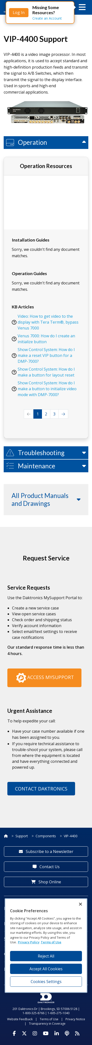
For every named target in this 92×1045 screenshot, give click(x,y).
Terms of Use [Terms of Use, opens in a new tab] (51, 942)
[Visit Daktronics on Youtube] (46, 1033)
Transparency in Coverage (47, 1023)
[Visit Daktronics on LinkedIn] (56, 1033)
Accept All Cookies (46, 969)
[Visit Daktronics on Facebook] (14, 1033)
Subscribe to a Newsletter (46, 851)
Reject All (46, 956)
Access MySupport (44, 678)
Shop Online (46, 882)
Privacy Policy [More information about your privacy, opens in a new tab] (28, 942)
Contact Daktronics (41, 788)
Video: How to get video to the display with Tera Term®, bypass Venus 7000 (48, 322)
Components (46, 836)
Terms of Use (49, 1019)
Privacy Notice (75, 1019)
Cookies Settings (46, 981)
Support (21, 836)
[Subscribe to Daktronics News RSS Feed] (77, 1033)
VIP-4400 (71, 836)
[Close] (80, 904)
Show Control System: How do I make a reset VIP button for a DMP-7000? (46, 355)
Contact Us (46, 866)
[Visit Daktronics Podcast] (67, 1033)
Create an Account (47, 18)
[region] (46, 945)
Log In (19, 12)
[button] (82, 7)
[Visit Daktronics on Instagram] (35, 1033)
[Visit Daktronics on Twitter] (24, 1033)
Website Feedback (20, 1019)
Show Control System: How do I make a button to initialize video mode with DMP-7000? (47, 388)
